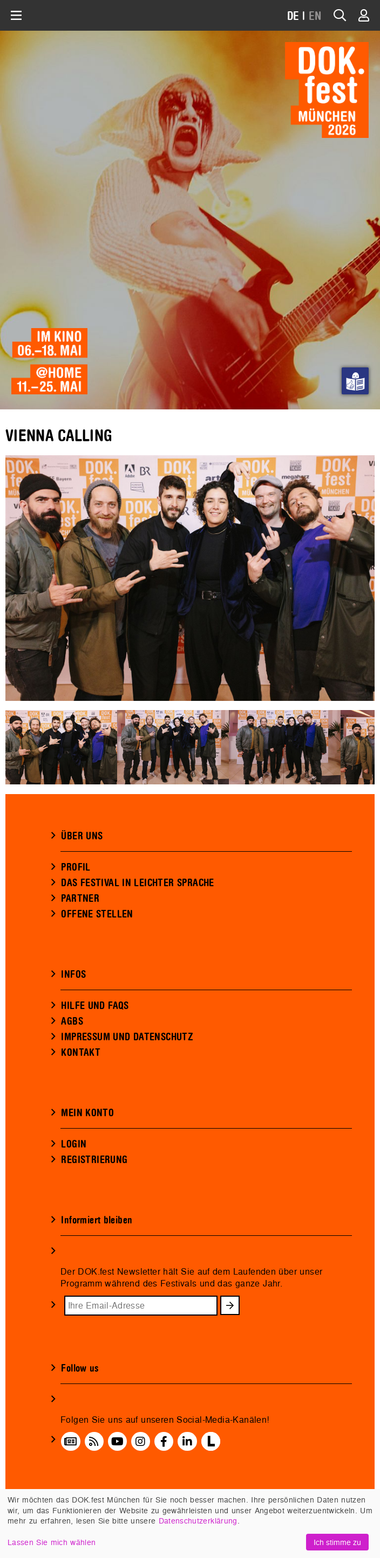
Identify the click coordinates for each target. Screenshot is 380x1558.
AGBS (72, 1021)
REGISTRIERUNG (94, 1159)
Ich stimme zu (337, 1542)
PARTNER (80, 898)
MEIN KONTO (87, 1113)
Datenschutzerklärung (198, 1520)
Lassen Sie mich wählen (52, 1542)
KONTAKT (80, 1052)
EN (315, 16)
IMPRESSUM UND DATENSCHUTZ (127, 1037)
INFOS (73, 974)
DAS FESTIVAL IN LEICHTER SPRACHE (137, 883)
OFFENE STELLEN (97, 914)
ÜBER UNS (82, 836)
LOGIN (73, 1144)
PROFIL (75, 867)
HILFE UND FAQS (94, 1005)
